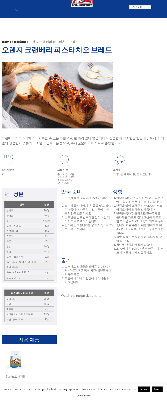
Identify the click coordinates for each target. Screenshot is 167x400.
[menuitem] (140, 7)
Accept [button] (143, 389)
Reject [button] (157, 389)
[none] (140, 7)
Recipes (20, 41)
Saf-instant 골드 (15, 378)
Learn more (84, 395)
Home (6, 41)
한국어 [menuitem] (138, 7)
